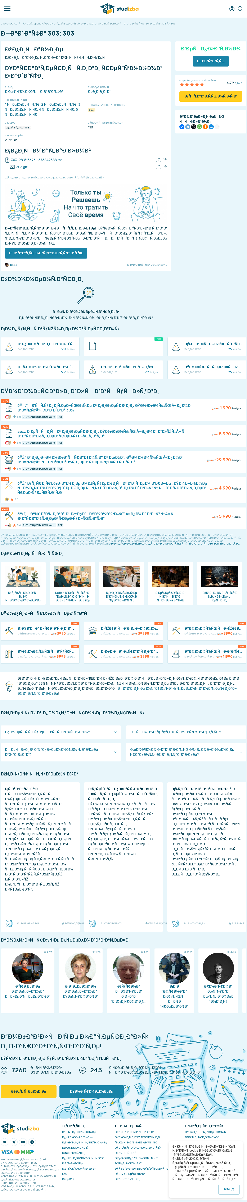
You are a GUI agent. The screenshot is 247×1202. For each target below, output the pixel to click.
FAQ (64, 1173)
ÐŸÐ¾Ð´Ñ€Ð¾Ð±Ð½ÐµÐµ (91, 1091)
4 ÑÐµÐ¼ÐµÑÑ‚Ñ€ (56, 109)
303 (91, 109)
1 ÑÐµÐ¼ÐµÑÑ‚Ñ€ (22, 104)
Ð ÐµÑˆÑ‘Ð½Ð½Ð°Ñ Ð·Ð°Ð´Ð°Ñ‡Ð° (34, 92)
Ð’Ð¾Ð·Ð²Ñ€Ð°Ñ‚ (126, 1153)
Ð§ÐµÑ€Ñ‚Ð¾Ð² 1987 (18, 127)
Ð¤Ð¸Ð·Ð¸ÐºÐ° (99, 92)
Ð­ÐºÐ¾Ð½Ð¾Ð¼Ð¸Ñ (76, 1147)
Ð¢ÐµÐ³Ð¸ (68, 1179)
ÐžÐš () (229, 1189)
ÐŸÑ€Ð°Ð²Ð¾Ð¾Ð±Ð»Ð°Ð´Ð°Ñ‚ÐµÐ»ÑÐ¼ (143, 1168)
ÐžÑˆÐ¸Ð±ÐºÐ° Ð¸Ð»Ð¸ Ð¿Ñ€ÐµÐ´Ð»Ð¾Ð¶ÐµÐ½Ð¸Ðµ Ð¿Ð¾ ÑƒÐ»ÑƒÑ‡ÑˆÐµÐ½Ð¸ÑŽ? (54, 177)
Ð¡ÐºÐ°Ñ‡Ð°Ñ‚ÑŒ (211, 61)
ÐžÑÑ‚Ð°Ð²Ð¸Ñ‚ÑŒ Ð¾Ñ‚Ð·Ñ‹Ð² (210, 96)
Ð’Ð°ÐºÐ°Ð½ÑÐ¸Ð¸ (127, 1179)
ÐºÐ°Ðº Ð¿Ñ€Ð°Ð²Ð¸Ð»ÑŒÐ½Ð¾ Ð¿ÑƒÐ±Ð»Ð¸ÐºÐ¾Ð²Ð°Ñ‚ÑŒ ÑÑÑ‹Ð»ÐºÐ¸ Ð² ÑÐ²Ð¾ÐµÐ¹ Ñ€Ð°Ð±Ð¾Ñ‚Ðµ (173, 543)
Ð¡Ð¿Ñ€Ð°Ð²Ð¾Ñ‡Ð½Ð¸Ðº (79, 1168)
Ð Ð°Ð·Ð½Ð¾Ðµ (72, 1163)
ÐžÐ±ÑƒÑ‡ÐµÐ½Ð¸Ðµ (28, 1091)
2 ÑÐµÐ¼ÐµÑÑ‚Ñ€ (59, 104)
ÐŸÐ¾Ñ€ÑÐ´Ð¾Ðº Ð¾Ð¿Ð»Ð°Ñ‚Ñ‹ (138, 1147)
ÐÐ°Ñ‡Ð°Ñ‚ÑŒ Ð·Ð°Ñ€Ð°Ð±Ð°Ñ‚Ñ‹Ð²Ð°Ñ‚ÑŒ (46, 253)
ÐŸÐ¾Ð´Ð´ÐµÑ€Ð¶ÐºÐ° (130, 1173)
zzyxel (11, 265)
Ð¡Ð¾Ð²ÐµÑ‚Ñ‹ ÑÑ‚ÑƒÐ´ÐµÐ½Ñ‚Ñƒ (85, 1142)
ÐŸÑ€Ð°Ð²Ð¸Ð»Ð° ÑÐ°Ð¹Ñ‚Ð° (134, 1132)
